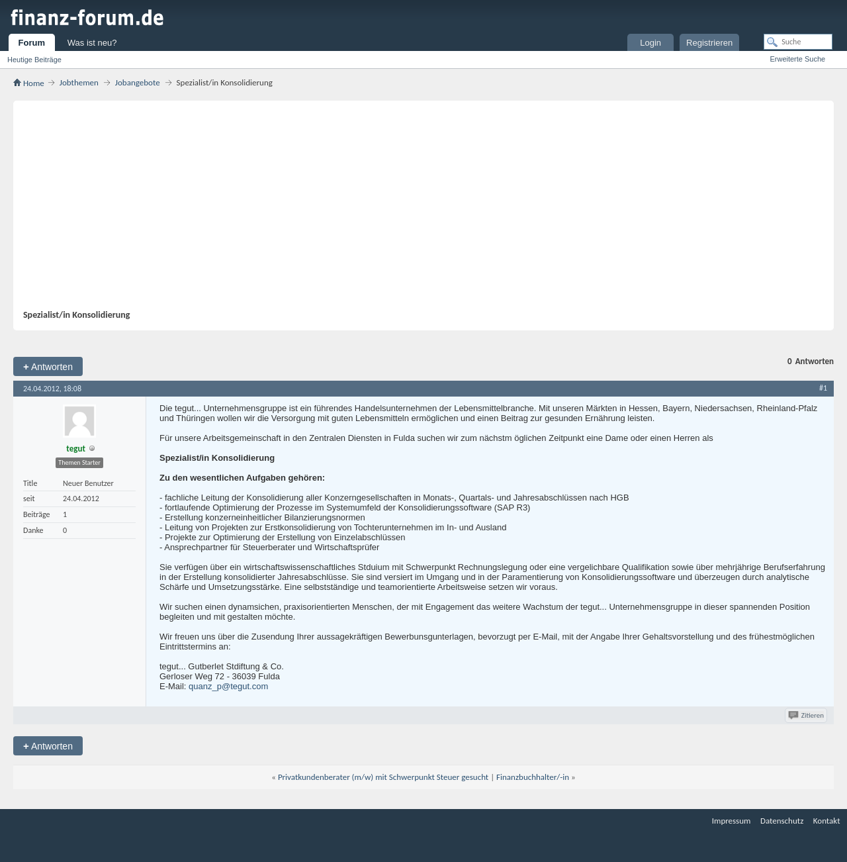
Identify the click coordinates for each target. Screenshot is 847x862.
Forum (32, 43)
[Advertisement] (417, 210)
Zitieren (807, 715)
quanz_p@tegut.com (228, 686)
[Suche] (798, 42)
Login (650, 43)
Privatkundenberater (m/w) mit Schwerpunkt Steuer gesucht (383, 777)
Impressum (731, 821)
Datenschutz (781, 821)
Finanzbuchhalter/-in (532, 777)
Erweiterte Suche (797, 59)
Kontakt (826, 821)
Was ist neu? (92, 43)
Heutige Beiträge (34, 60)
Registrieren (709, 43)
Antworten (48, 366)
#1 (823, 388)
